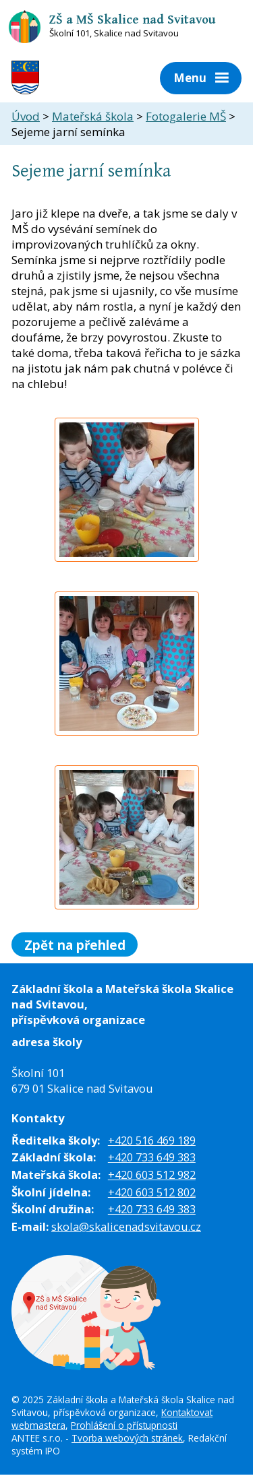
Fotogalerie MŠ (186, 116)
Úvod (25, 116)
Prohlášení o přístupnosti (124, 1425)
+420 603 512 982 (152, 1174)
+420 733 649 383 (152, 1157)
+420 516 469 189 (152, 1140)
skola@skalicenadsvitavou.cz (126, 1226)
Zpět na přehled (74, 944)
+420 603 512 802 (152, 1192)
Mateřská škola (93, 116)
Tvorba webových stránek (127, 1438)
